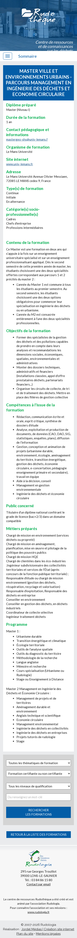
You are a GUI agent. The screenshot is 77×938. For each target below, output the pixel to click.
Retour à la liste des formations (39, 834)
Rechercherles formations (38, 812)
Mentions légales (48, 934)
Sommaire (27, 56)
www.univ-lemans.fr (19, 164)
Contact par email (38, 884)
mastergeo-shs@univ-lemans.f (27, 139)
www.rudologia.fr (38, 912)
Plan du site (24, 934)
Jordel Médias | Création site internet (47, 929)
